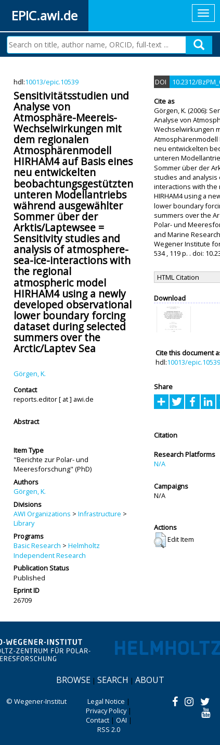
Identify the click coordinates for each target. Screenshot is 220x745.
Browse (73, 680)
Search (112, 680)
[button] (160, 540)
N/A (159, 463)
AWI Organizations (42, 513)
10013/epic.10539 (52, 81)
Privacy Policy (106, 710)
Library (24, 523)
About (149, 680)
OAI (121, 720)
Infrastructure (99, 513)
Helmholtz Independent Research (57, 550)
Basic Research (37, 545)
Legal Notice (106, 701)
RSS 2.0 (108, 729)
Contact (97, 720)
